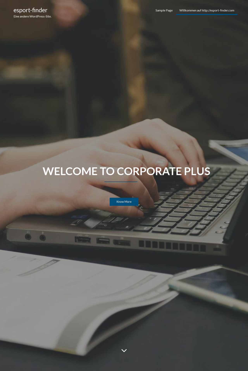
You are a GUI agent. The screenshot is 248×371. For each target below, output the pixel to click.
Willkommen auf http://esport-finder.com (206, 10)
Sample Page (164, 10)
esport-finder (30, 9)
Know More (124, 202)
